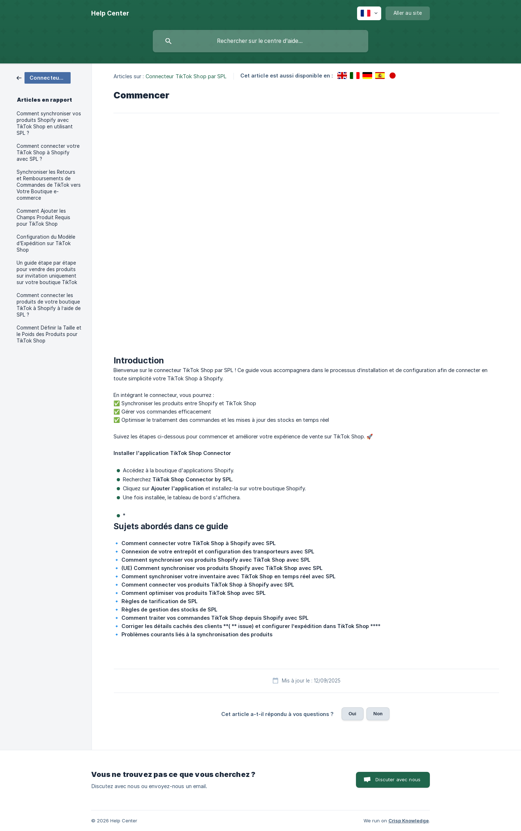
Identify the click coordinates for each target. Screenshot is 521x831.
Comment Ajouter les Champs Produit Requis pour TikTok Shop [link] (43, 217)
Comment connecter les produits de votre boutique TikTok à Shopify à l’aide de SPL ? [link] (49, 305)
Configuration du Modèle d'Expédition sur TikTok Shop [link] (46, 243)
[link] (44, 77)
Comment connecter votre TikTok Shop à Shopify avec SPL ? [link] (48, 152)
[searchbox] (260, 41)
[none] (110, 13)
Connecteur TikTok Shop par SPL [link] (186, 76)
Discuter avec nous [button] (397, 779)
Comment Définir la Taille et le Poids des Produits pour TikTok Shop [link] (49, 334)
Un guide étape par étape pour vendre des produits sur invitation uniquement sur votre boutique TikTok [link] (47, 272)
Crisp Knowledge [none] (408, 820)
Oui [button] (352, 713)
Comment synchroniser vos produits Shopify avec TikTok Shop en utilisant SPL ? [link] (49, 123)
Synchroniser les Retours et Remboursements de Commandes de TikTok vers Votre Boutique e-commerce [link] (49, 185)
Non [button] (378, 713)
